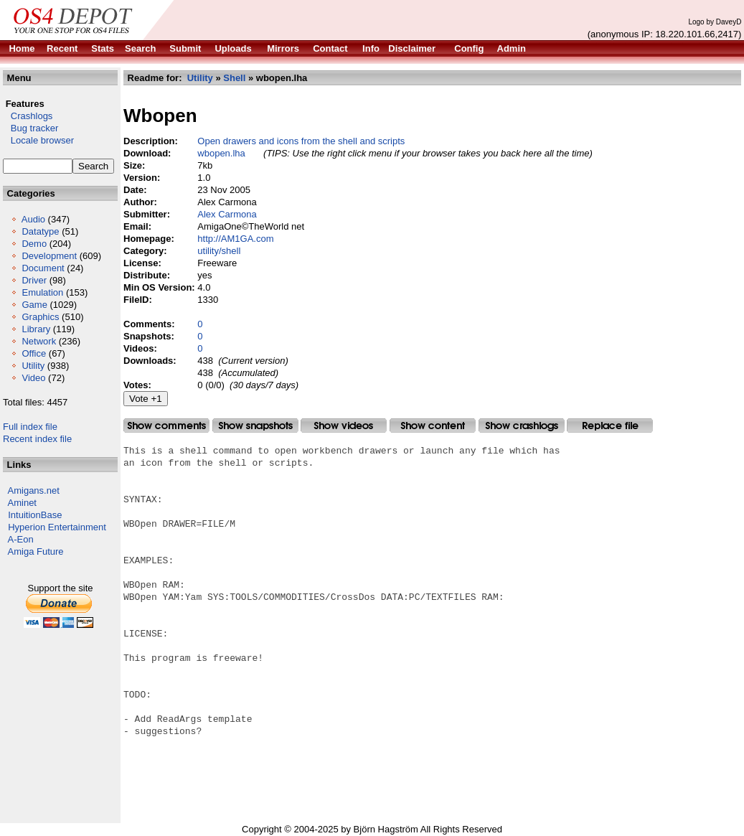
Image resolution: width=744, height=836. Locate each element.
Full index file (30, 426)
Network (39, 341)
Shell (234, 77)
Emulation (42, 292)
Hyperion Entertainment (57, 527)
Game (34, 304)
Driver (34, 280)
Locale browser (38, 140)
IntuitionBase (35, 514)
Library (36, 329)
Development (49, 255)
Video (33, 377)
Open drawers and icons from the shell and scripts (301, 141)
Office (34, 353)
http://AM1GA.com (235, 238)
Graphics (40, 316)
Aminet (22, 502)
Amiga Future (36, 551)
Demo (34, 243)
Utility (33, 365)
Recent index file (37, 438)
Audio (33, 219)
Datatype (40, 231)
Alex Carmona (226, 214)
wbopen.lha (221, 153)
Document (43, 268)
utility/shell (218, 250)
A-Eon (21, 539)
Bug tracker (30, 128)
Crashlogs (27, 116)
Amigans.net (34, 490)
